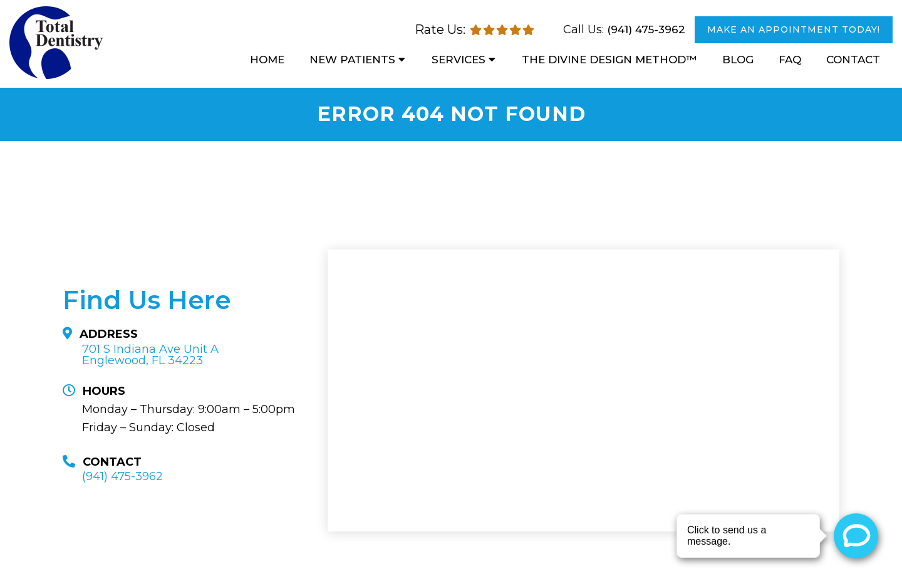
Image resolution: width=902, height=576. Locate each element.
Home (267, 59)
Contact (853, 59)
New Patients (352, 59)
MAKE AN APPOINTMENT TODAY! (793, 29)
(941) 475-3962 (646, 29)
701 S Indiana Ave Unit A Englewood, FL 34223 (150, 354)
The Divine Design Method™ (609, 59)
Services (458, 59)
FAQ (790, 59)
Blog (738, 59)
